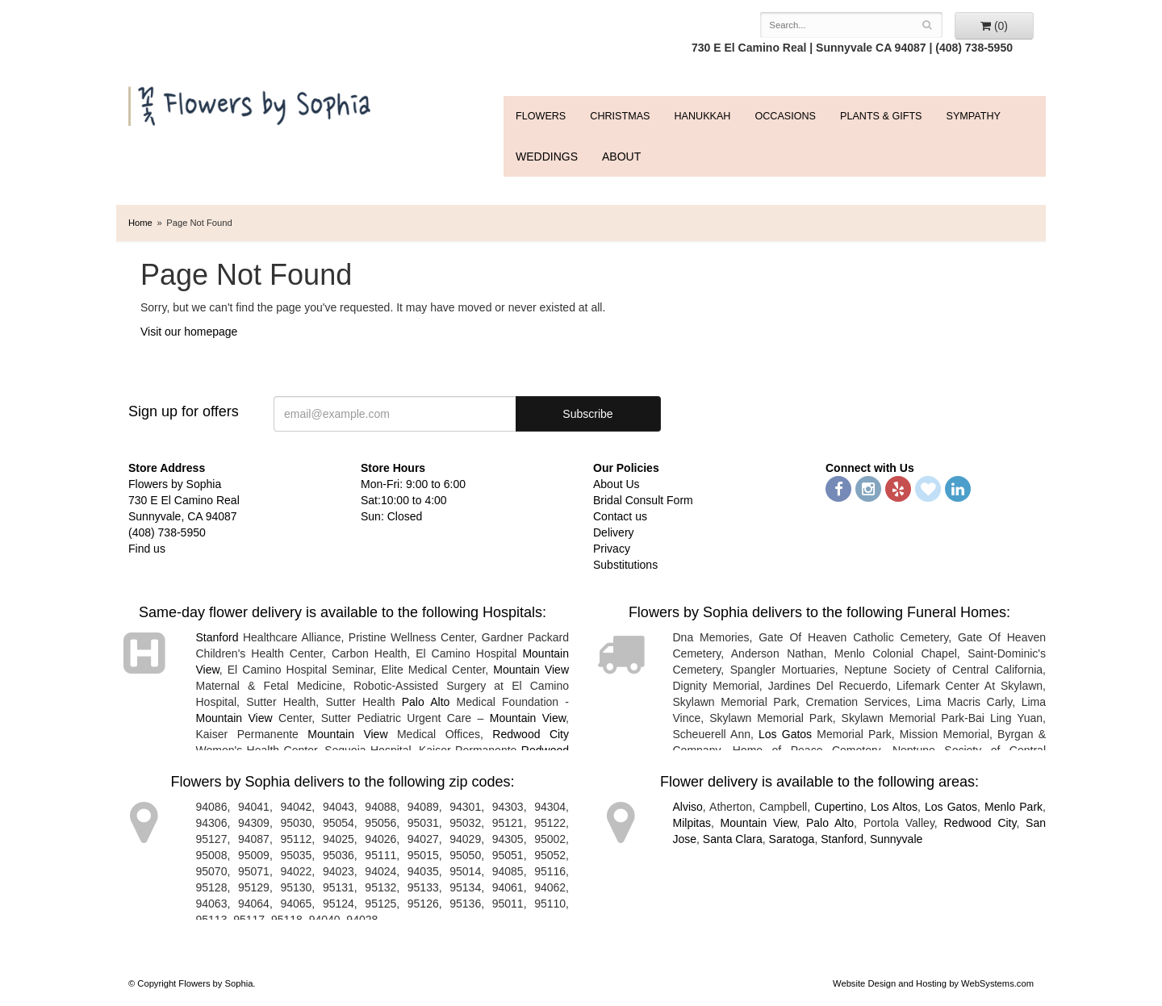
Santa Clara (733, 839)
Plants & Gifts (881, 116)
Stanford (217, 637)
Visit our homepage (188, 331)
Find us (146, 548)
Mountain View (531, 669)
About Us (616, 484)
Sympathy (974, 116)
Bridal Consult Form (643, 500)
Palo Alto (426, 701)
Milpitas (692, 822)
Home (140, 222)
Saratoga (792, 839)
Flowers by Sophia (251, 102)
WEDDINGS (547, 156)
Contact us (620, 516)
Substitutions (625, 564)
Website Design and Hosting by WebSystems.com (933, 983)
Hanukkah (702, 116)
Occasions (785, 116)
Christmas (620, 116)
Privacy (611, 548)
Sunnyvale (896, 839)
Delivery (613, 532)
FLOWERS (541, 116)
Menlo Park (1013, 806)
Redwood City (530, 734)
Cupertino (838, 806)
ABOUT (621, 156)
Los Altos (894, 806)
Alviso (688, 806)
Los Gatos (785, 734)
